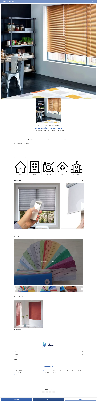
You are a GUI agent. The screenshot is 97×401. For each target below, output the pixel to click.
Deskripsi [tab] (65, 139)
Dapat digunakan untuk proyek (21, 158)
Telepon (48, 399)
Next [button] (82, 289)
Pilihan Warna (17, 236)
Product (16, 354)
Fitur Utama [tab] (31, 139)
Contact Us (16, 362)
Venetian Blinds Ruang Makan (53, 125)
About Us (16, 359)
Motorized (36, 230)
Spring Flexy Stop (83, 230)
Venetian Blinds (17, 329)
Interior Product (40, 125)
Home (15, 351)
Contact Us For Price (48, 135)
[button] (48, 151)
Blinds (46, 125)
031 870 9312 (19, 372)
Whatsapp (16, 399)
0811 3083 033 (19, 374)
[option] (48, 51)
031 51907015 (19, 370)
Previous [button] (15, 289)
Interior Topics (17, 357)
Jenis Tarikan (17, 180)
